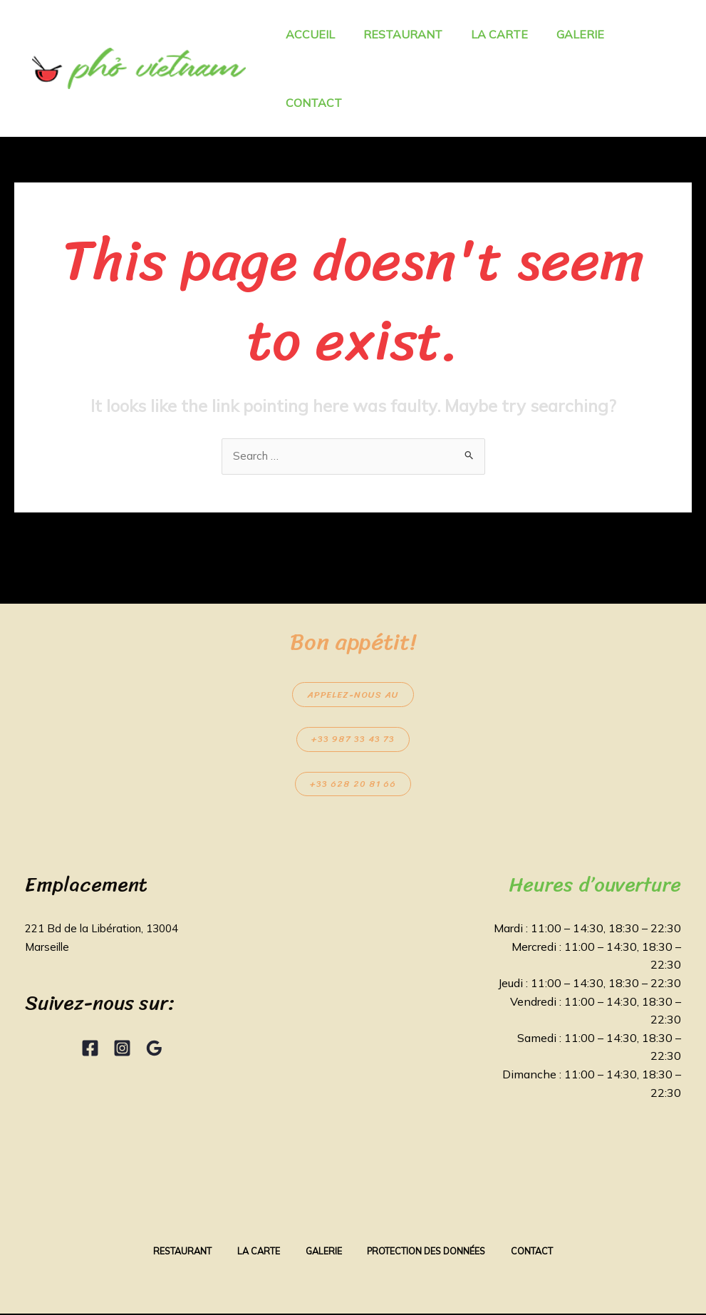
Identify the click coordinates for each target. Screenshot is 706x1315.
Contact (542, 1252)
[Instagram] (122, 1049)
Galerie (323, 1252)
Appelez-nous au (353, 695)
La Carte (254, 1252)
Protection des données (431, 1252)
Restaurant (172, 1252)
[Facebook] (90, 1049)
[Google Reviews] (154, 1049)
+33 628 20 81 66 (353, 785)
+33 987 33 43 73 (353, 740)
